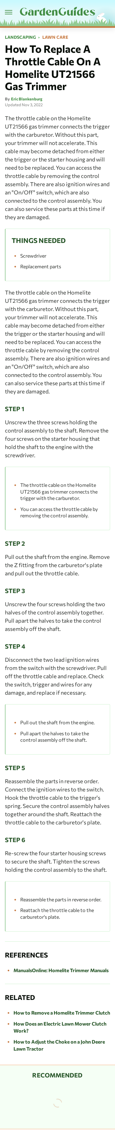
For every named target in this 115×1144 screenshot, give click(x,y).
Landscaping (20, 37)
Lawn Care (55, 37)
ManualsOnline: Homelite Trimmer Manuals (61, 970)
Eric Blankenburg (26, 98)
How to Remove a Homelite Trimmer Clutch (61, 1012)
